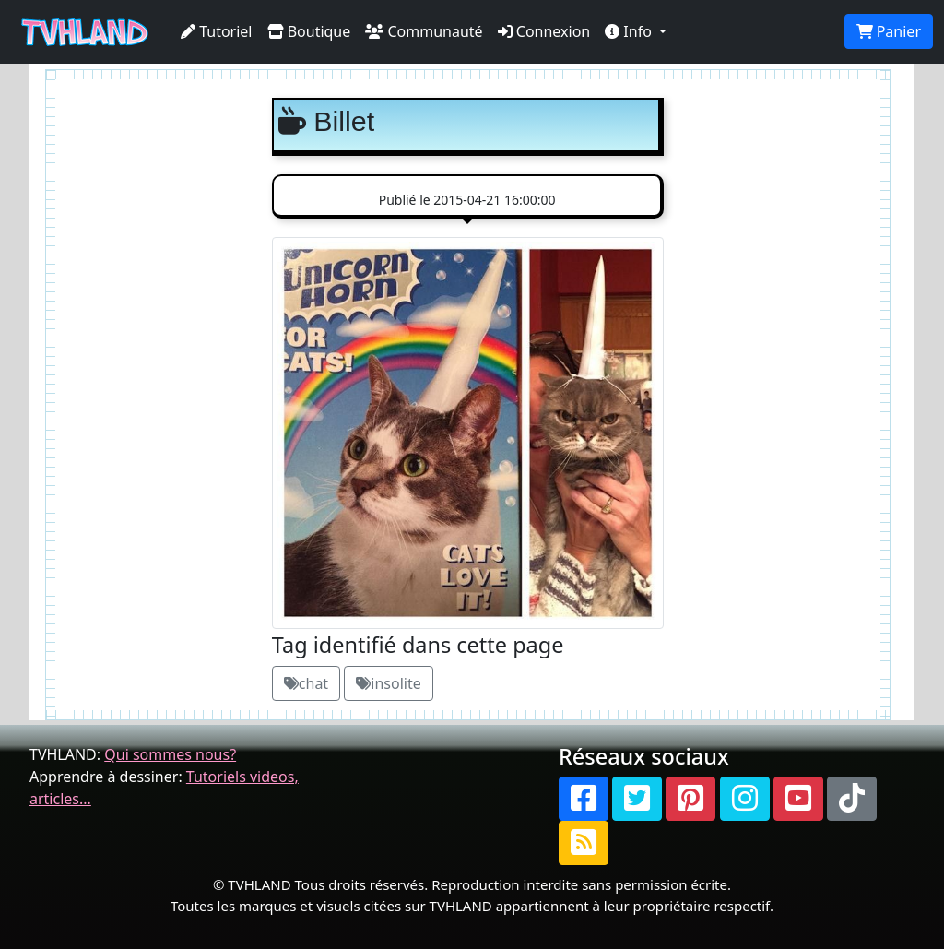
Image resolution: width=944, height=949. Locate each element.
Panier (888, 31)
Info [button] (630, 31)
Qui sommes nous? (170, 754)
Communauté (423, 31)
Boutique (309, 31)
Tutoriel (217, 31)
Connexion (544, 31)
